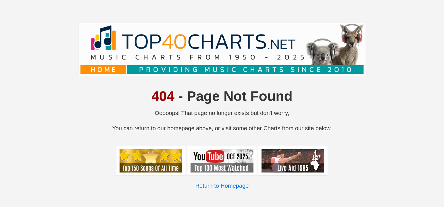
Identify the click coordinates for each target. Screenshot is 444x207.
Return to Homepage (222, 186)
